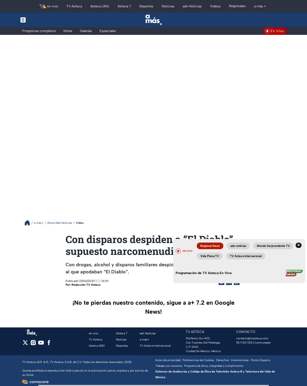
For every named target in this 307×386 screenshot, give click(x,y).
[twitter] (25, 344)
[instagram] (33, 344)
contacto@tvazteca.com (252, 338)
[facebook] (49, 344)
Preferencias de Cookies (198, 360)
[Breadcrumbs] (29, 223)
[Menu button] (39, 19)
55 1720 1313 (244, 342)
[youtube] (41, 344)
